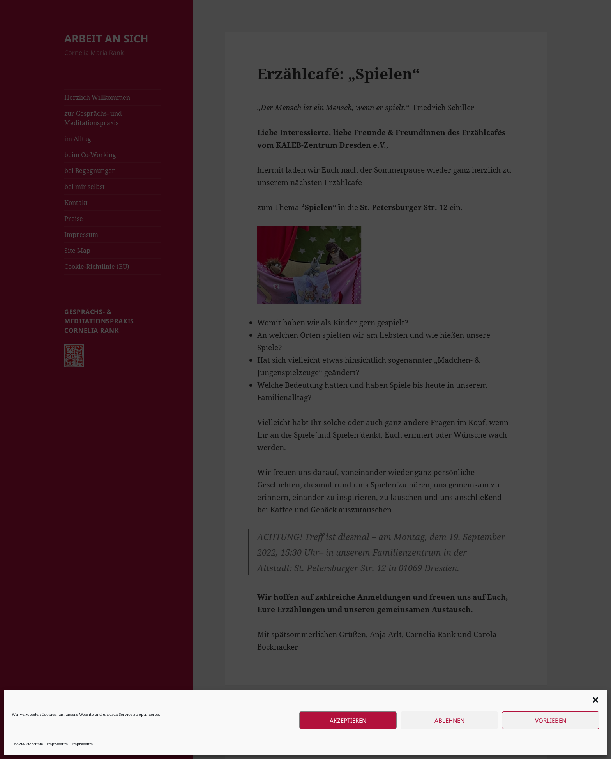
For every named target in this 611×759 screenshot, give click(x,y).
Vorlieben (550, 720)
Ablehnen (449, 720)
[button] (595, 700)
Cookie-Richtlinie (27, 744)
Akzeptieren (348, 720)
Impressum (57, 744)
